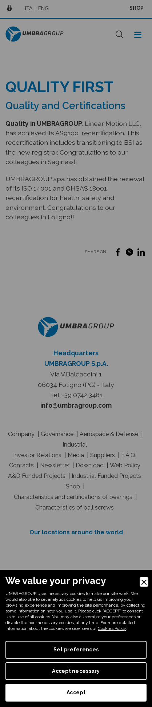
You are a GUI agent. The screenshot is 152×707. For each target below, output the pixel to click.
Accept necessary (76, 671)
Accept (76, 692)
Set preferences (76, 649)
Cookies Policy (112, 628)
